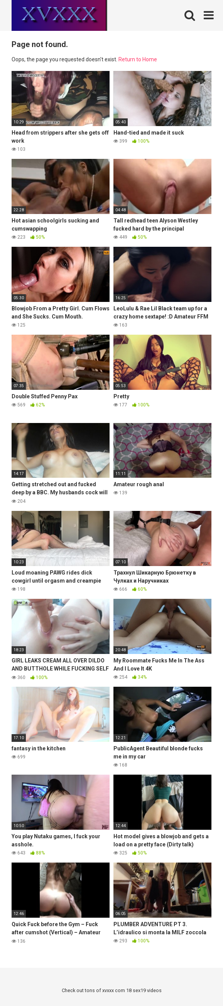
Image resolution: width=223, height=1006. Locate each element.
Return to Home (137, 59)
